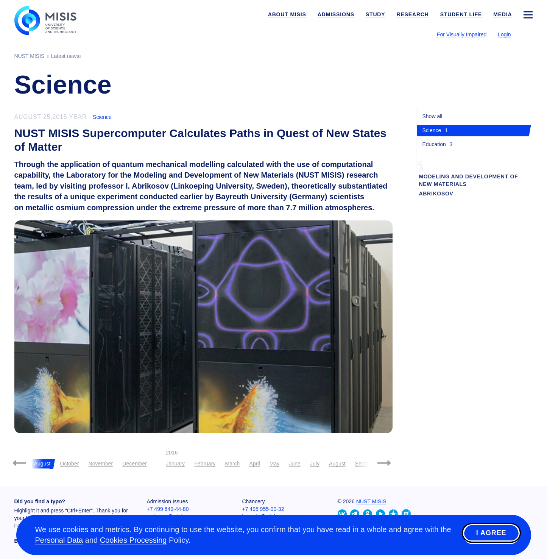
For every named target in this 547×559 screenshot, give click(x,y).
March (232, 464)
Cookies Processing (133, 540)
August (337, 464)
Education (434, 144)
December (134, 464)
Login (504, 34)
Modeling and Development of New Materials (468, 180)
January (175, 464)
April (254, 464)
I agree (491, 533)
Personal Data (59, 540)
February (204, 464)
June (294, 464)
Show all (432, 116)
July (314, 464)
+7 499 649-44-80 (168, 509)
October (69, 464)
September (368, 464)
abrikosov (436, 193)
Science (102, 117)
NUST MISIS (371, 501)
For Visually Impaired (461, 34)
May (274, 464)
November (101, 464)
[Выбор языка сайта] (527, 34)
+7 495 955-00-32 (263, 509)
